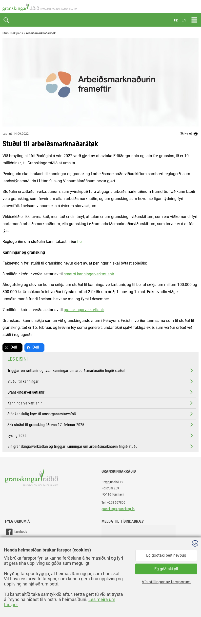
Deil (13, 347)
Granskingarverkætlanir (100, 392)
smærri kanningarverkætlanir (89, 274)
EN (184, 20)
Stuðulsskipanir (12, 33)
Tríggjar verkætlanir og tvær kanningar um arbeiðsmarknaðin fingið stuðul (100, 370)
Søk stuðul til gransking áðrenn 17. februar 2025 (100, 425)
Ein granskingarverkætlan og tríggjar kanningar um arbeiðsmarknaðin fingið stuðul (100, 446)
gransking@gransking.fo (118, 509)
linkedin (15, 543)
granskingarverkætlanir (84, 309)
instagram (16, 554)
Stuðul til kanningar (100, 381)
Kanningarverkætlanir (100, 403)
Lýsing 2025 (100, 435)
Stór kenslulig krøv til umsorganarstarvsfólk (100, 414)
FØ (176, 20)
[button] (138, 549)
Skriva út (189, 133)
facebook (16, 532)
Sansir (195, 602)
